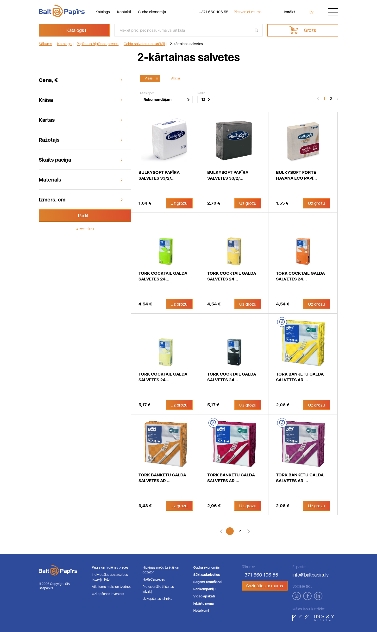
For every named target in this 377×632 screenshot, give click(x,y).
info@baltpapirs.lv (310, 575)
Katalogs (102, 12)
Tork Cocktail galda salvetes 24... (162, 276)
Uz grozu (179, 203)
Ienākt (289, 12)
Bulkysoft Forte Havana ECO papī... (296, 175)
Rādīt (83, 216)
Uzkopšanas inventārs (108, 594)
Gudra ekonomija (152, 12)
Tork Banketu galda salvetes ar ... (300, 376)
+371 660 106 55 (213, 12)
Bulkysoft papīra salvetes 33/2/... (159, 175)
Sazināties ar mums (264, 585)
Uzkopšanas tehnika (157, 599)
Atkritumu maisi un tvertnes (111, 587)
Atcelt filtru (85, 229)
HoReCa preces (154, 579)
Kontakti (124, 12)
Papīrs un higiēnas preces (110, 567)
